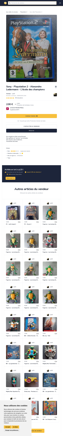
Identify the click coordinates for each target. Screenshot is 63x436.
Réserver (31, 131)
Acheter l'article (31, 116)
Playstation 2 (23, 12)
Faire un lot (11, 178)
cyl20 (13, 93)
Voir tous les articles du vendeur (31, 431)
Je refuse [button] (15, 427)
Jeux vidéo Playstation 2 (36, 12)
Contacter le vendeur (32, 126)
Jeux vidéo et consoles (12, 12)
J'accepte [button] (7, 427)
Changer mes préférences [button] (11, 430)
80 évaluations (19, 98)
